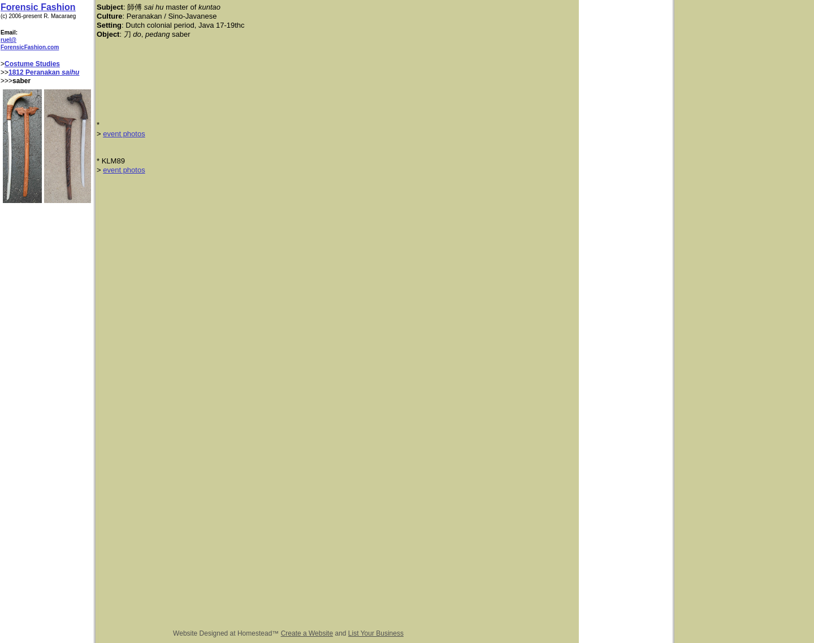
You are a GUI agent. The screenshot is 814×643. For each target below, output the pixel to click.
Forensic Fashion (38, 7)
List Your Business (376, 633)
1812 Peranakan (34, 72)
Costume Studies (32, 64)
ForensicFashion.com (30, 47)
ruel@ (8, 40)
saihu (70, 72)
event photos (124, 134)
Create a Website (307, 633)
